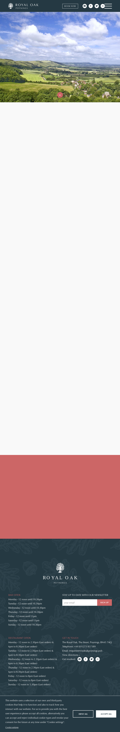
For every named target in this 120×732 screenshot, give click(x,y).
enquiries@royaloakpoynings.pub (85, 650)
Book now (70, 6)
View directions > (71, 655)
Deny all (83, 713)
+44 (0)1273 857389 (85, 646)
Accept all (106, 713)
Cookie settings (11, 727)
